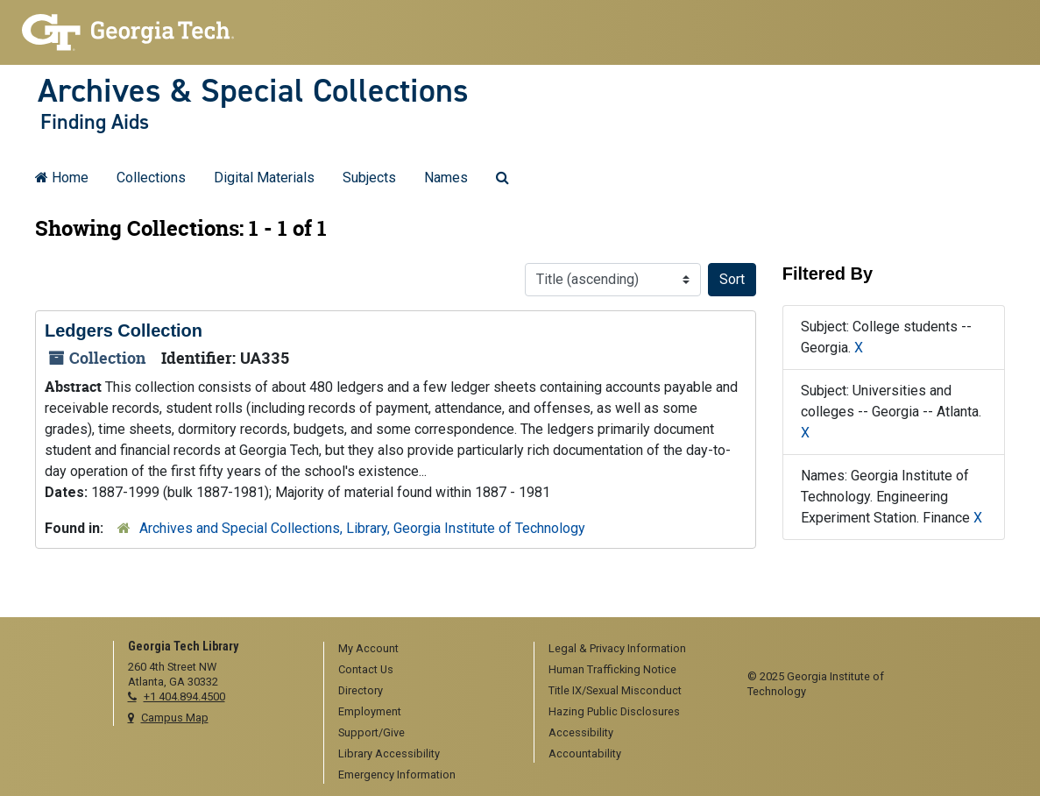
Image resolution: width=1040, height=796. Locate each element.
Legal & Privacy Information (617, 648)
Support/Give (371, 732)
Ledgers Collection (123, 330)
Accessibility (580, 732)
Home (61, 177)
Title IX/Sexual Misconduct (615, 690)
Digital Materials (264, 177)
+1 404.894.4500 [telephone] (184, 696)
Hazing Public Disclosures (614, 711)
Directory (360, 690)
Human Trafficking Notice (612, 669)
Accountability (584, 753)
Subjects (369, 177)
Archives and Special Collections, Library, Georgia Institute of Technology (362, 528)
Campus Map (175, 717)
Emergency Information (397, 774)
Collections (151, 177)
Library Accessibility (389, 753)
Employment (369, 711)
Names (446, 177)
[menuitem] (422, 649)
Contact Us (365, 669)
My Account (368, 648)
